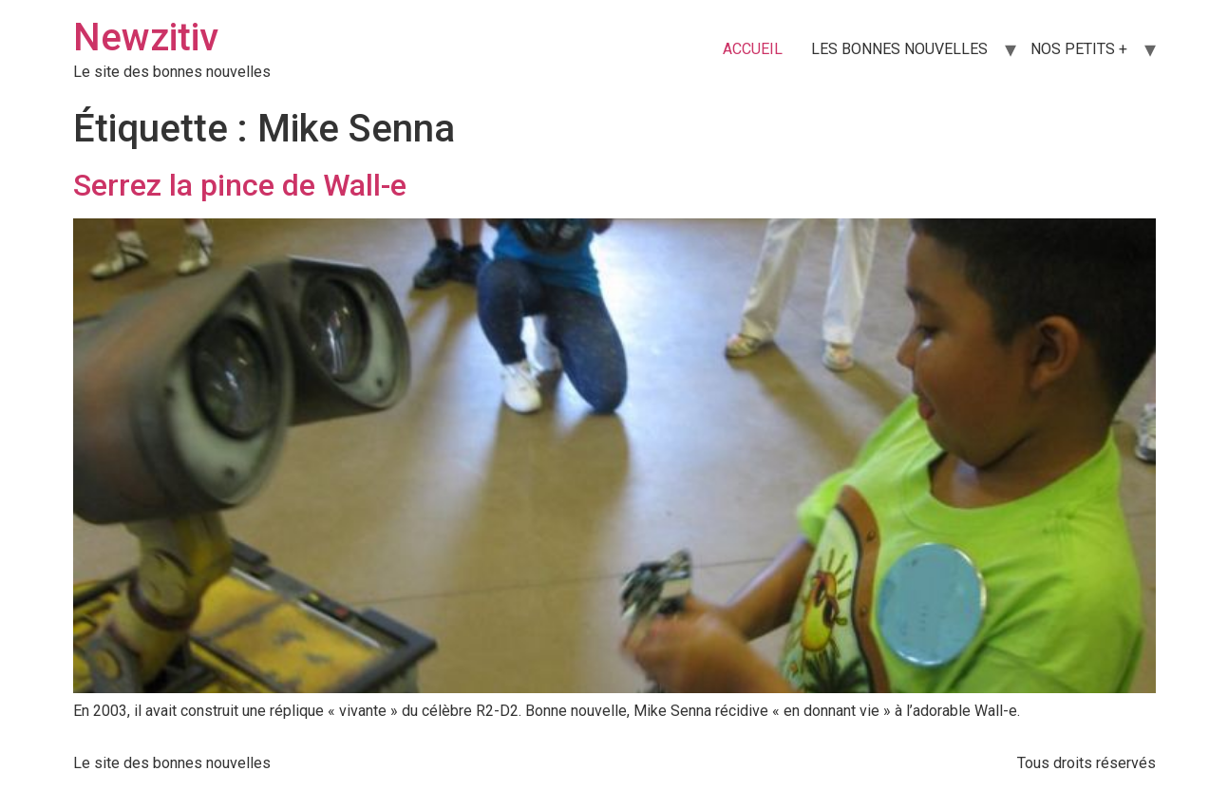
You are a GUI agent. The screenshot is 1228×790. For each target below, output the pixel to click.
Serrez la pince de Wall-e (239, 185)
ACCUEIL (753, 49)
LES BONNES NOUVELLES (899, 49)
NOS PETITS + (1078, 49)
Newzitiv (145, 37)
